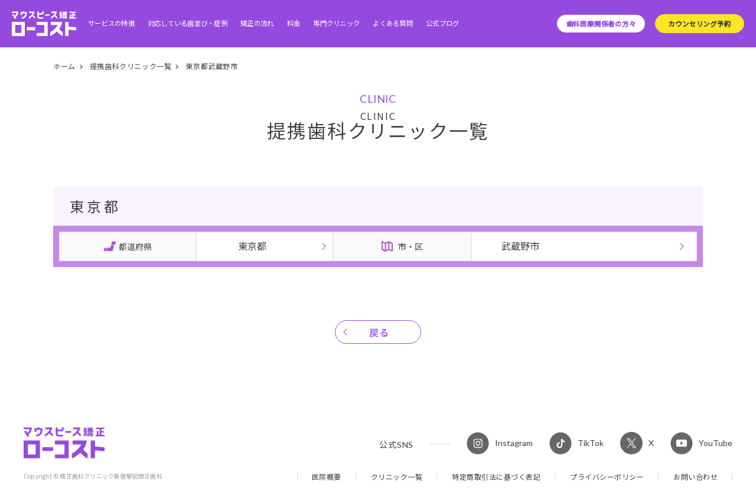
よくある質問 (393, 23)
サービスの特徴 (111, 23)
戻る (379, 332)
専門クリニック (336, 23)
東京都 (252, 246)
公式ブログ (442, 23)
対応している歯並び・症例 (187, 23)
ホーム (64, 66)
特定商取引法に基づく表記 (496, 476)
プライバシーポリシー (607, 476)
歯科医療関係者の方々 (601, 23)
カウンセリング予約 (699, 23)
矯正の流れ (256, 23)
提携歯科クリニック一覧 (131, 66)
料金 (294, 23)
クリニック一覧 (397, 476)
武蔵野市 (520, 246)
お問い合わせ (695, 476)
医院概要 (326, 476)
